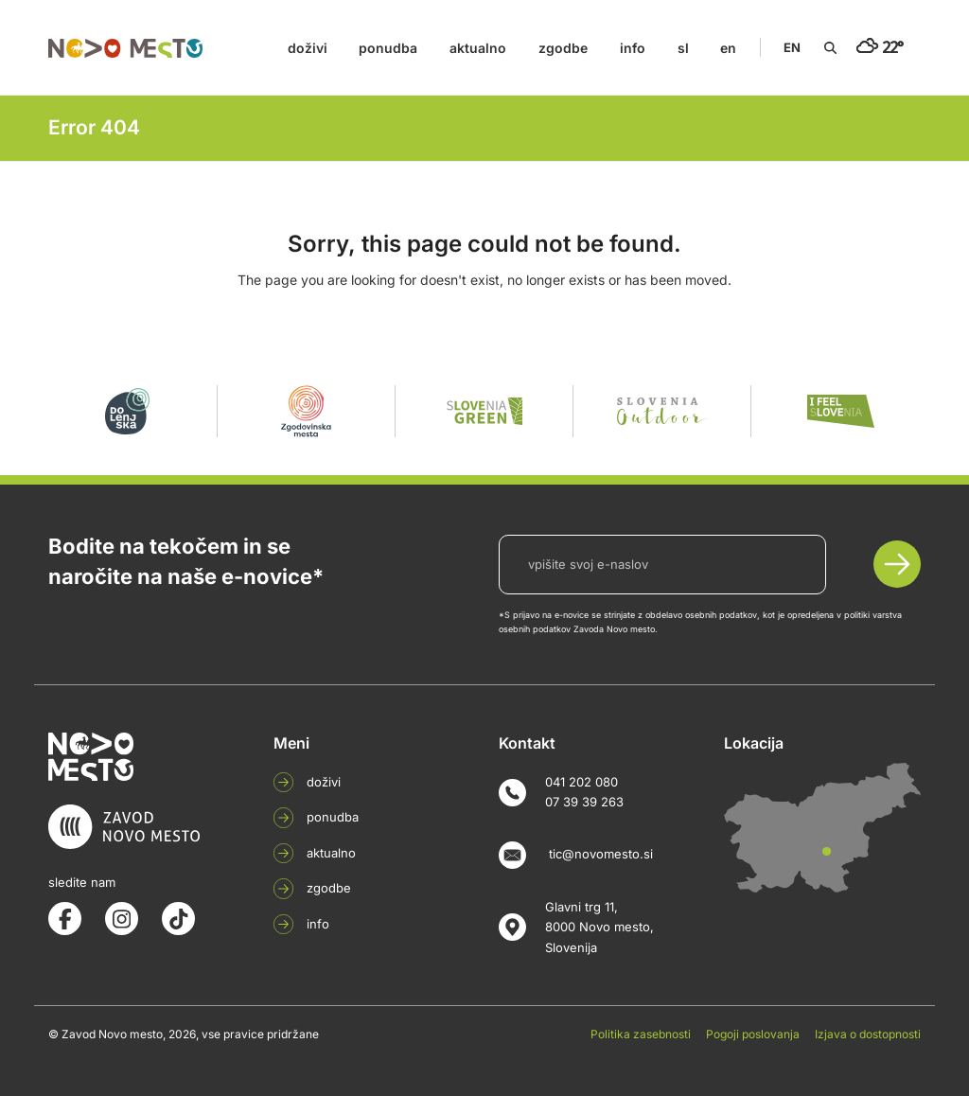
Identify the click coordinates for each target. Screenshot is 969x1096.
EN (792, 47)
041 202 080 (581, 781)
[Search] (830, 48)
